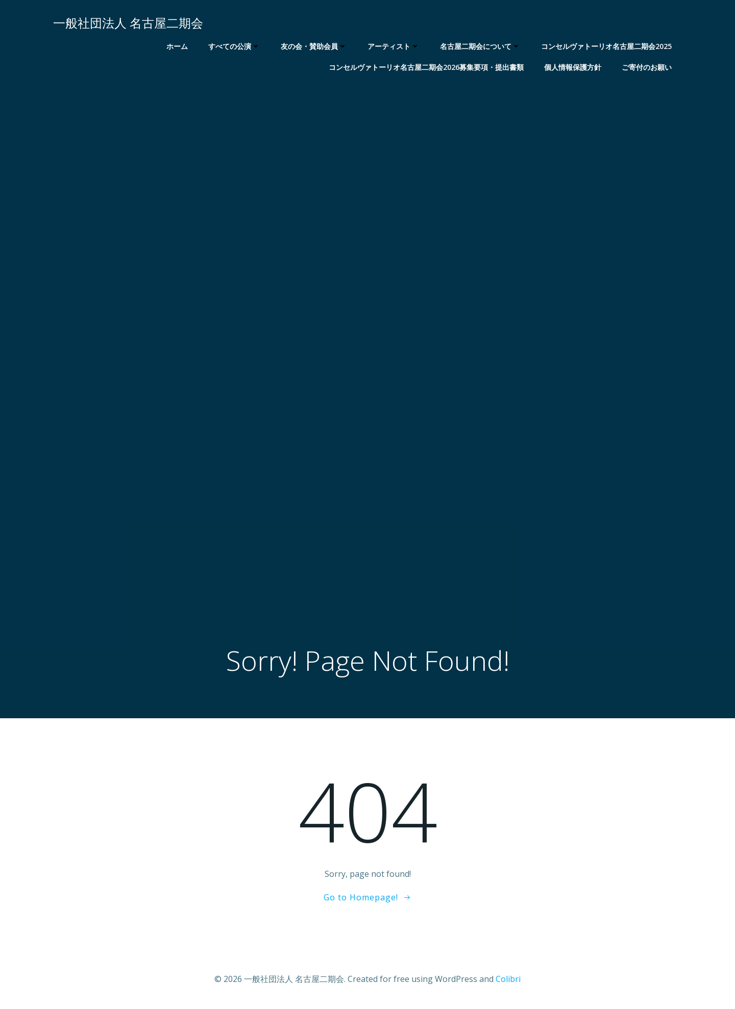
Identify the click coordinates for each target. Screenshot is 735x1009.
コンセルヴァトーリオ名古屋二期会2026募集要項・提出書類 (426, 67)
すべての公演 (234, 46)
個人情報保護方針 (572, 67)
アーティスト (394, 46)
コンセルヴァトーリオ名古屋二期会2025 (606, 46)
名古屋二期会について (480, 46)
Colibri (508, 979)
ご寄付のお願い (647, 67)
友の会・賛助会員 (314, 46)
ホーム (177, 46)
